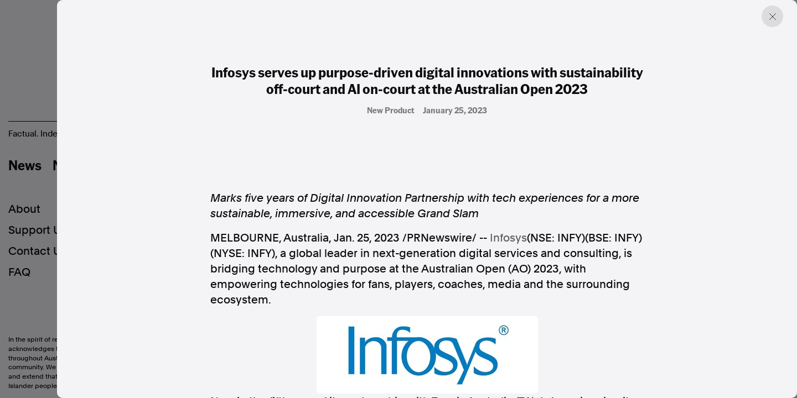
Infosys (508, 237)
